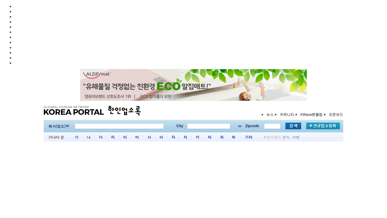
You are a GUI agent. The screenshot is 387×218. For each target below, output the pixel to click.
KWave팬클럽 (311, 114)
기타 (248, 137)
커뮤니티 (287, 114)
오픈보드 (336, 114)
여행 (296, 137)
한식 (286, 137)
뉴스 (270, 114)
